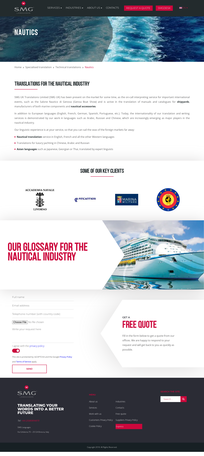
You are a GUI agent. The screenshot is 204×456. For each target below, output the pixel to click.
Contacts (112, 7)
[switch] (16, 351)
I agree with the (28, 346)
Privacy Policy (66, 356)
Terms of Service (23, 361)
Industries (73, 7)
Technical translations (68, 67)
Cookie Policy (95, 426)
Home (18, 67)
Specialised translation (38, 67)
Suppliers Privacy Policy (127, 419)
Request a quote (138, 8)
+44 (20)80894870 (30, 420)
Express (120, 426)
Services (53, 7)
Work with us (95, 413)
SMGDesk (164, 8)
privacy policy (37, 346)
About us (93, 7)
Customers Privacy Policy (101, 419)
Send (29, 368)
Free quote (121, 413)
